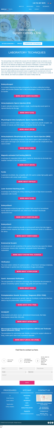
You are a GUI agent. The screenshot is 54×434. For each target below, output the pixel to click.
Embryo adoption (10, 412)
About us (21, 6)
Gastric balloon (10, 406)
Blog (30, 9)
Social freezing (10, 404)
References (46, 6)
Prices (38, 6)
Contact (37, 9)
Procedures (30, 6)
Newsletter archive (27, 413)
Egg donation (10, 410)
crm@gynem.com (44, 417)
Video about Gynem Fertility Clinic (27, 31)
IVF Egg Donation (8, 44)
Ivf (10, 401)
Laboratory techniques (32, 43)
